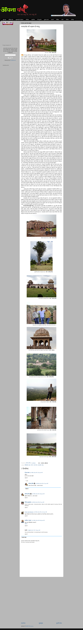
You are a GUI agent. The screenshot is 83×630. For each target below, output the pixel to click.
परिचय (67, 19)
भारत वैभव (35, 465)
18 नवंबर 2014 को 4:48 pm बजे (38, 493)
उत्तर (27, 480)
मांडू (42, 465)
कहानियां (33, 19)
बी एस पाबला (27, 472)
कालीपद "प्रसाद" (28, 520)
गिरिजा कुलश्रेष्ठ (28, 502)
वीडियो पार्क (11, 19)
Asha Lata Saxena (29, 512)
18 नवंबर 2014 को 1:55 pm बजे (36, 472)
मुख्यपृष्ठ (41, 623)
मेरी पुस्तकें (39, 19)
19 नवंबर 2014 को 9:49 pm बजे (38, 520)
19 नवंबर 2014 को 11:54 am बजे (40, 512)
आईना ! (26, 523)
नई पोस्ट (23, 623)
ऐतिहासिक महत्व (27, 465)
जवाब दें (26, 477)
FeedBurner (13, 60)
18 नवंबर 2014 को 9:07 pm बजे (38, 502)
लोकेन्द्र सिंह (30, 483)
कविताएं (27, 19)
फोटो (62, 19)
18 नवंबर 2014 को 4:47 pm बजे (42, 483)
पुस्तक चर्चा (46, 19)
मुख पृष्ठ (4, 19)
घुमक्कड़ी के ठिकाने (19, 19)
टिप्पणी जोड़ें (24, 537)
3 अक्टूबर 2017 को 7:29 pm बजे (33, 530)
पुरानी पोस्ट (59, 623)
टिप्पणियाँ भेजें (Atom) (29, 626)
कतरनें (52, 19)
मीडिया (57, 19)
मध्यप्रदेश (39, 465)
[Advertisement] (41, 584)
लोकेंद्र (72, 19)
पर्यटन (32, 465)
